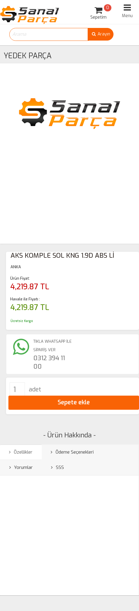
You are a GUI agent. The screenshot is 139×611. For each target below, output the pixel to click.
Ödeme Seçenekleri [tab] (72, 452)
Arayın (100, 34)
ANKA (16, 266)
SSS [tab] (57, 467)
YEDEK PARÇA (28, 56)
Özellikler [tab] (20, 452)
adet (35, 389)
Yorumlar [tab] (21, 467)
